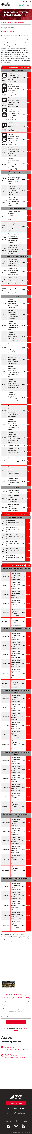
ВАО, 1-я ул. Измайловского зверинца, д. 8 (16, 1049)
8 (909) (16, 1109)
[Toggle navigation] (28, 5)
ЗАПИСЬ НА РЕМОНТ (16, 1103)
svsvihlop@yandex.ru (16, 1113)
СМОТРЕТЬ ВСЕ (8, 31)
